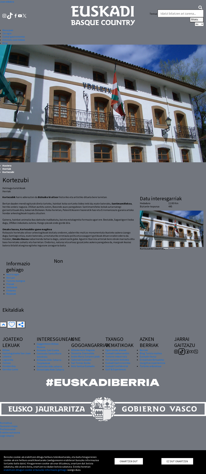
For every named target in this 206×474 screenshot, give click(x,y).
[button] (200, 7)
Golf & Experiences (115, 369)
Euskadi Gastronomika (117, 363)
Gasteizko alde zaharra (49, 366)
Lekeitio (6, 356)
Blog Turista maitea (151, 353)
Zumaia (6, 363)
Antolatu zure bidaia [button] (13, 39)
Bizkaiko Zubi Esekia (48, 350)
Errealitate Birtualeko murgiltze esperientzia (152, 361)
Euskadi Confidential (116, 366)
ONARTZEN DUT (129, 461)
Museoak (11, 293)
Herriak (6, 168)
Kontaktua (6, 422)
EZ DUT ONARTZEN (177, 461)
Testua (153, 13)
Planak (10, 284)
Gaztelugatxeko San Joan (16, 353)
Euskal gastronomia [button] (13, 36)
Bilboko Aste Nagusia (83, 350)
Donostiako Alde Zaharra (50, 369)
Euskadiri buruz (148, 356)
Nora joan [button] (7, 30)
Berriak (144, 350)
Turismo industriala (116, 356)
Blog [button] (5, 43)
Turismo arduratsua (150, 366)
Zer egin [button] (6, 33)
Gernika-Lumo (10, 369)
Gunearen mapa (8, 426)
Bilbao (6, 350)
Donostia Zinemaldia (82, 353)
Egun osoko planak (115, 350)
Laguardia (7, 359)
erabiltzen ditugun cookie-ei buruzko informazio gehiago (35, 469)
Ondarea (11, 290)
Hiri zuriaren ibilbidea (117, 359)
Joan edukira (7, 1)
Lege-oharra (7, 435)
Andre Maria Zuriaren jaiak (85, 356)
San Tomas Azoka (80, 363)
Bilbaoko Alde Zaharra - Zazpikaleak (50, 361)
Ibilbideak (11, 287)
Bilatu (196, 20)
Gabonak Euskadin (81, 359)
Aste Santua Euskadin (83, 366)
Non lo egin (12, 274)
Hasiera (6, 165)
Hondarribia (9, 366)
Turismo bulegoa (15, 280)
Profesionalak (8, 429)
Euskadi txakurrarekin (117, 353)
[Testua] (181, 13)
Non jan (10, 277)
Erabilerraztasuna (10, 432)
